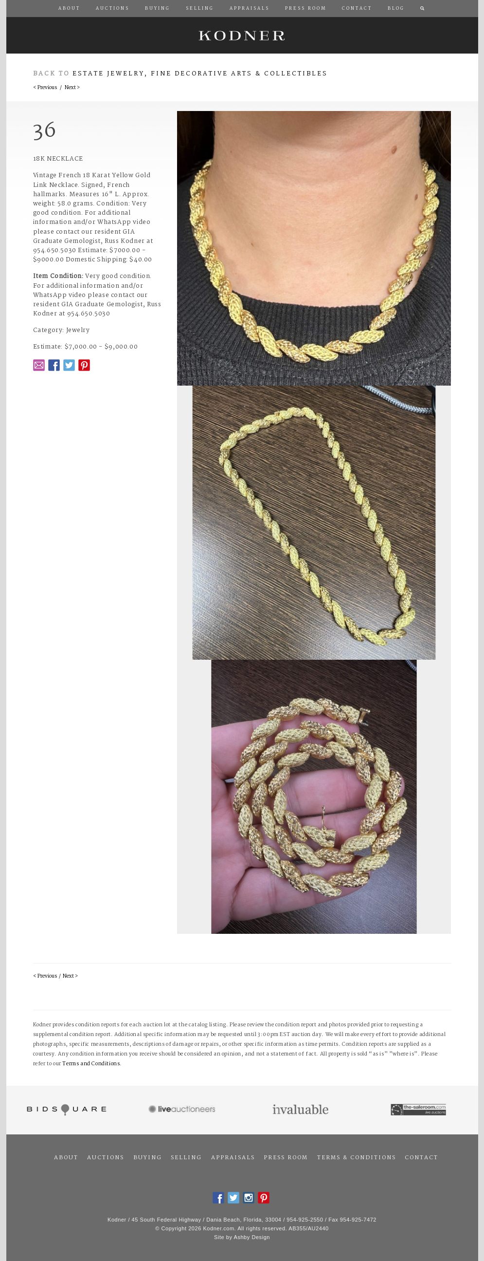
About (66, 1157)
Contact (421, 1157)
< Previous (45, 88)
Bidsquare (65, 1110)
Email (39, 365)
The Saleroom (419, 1110)
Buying (147, 1157)
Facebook (54, 365)
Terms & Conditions (356, 1157)
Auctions (105, 1157)
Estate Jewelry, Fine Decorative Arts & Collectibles (200, 74)
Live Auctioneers (183, 1110)
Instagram (248, 1198)
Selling (186, 1157)
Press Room (286, 1157)
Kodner (242, 35)
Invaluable (301, 1110)
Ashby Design (252, 1237)
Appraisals (233, 1157)
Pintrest (84, 365)
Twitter (69, 365)
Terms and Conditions (91, 1064)
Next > (72, 88)
